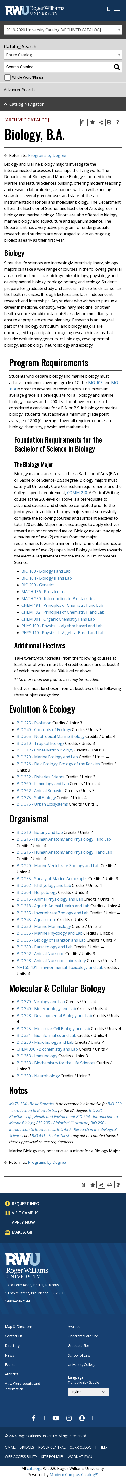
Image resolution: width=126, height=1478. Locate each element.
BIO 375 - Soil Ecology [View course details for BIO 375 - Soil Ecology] (36, 797)
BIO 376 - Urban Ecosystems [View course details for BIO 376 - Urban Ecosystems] (42, 804)
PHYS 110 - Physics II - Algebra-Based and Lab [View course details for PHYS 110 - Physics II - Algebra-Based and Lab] (63, 632)
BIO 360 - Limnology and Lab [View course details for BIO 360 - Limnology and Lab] (43, 783)
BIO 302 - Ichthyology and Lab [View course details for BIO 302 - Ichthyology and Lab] (44, 885)
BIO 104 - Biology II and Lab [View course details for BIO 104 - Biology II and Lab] (46, 578)
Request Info (25, 1203)
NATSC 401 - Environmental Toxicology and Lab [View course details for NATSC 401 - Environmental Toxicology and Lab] (60, 967)
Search (108, 8)
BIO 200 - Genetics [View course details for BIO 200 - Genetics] (38, 585)
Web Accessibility (21, 1456)
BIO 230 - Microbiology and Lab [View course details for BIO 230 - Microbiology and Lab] (45, 1042)
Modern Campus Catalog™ (74, 1474)
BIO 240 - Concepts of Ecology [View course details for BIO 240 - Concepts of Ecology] (44, 729)
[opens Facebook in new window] (34, 1418)
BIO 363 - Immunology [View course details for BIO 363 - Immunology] (37, 1056)
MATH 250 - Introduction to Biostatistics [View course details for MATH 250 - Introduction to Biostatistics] (58, 598)
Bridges (27, 1447)
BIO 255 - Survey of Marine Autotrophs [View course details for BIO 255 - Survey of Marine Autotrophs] (52, 878)
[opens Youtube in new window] (55, 1418)
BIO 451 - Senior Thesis (51, 1135)
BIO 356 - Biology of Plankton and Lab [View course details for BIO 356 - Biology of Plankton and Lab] (51, 940)
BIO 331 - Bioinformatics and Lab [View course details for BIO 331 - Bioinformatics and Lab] (46, 1035)
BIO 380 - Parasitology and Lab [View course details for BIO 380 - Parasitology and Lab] (45, 947)
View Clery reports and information (22, 1386)
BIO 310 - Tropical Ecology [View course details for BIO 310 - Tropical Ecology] (40, 743)
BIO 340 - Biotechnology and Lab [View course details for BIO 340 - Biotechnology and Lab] (46, 1008)
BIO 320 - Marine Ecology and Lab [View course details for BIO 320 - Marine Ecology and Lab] (47, 757)
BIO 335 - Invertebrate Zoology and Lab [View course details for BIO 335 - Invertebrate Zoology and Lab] (53, 913)
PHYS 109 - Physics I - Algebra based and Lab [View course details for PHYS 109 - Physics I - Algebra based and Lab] (62, 626)
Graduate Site (78, 1345)
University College (82, 1364)
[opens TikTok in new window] (93, 1418)
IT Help (101, 1447)
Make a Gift (23, 1232)
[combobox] (63, 30)
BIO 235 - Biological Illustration (62, 1123)
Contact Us (13, 1336)
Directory (12, 1345)
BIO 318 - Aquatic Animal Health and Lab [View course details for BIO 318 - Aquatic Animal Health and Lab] (53, 906)
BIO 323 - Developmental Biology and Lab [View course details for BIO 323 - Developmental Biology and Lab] (54, 1015)
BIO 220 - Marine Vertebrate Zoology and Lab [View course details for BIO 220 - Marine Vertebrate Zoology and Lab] (58, 865)
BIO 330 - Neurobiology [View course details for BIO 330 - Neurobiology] (38, 1076)
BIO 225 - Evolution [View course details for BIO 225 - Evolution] (34, 723)
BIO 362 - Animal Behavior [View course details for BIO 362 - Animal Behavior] (40, 790)
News (9, 1355)
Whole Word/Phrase (28, 77)
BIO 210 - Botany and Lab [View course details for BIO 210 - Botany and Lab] (40, 832)
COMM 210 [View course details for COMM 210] (77, 492)
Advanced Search (19, 89)
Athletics (11, 1374)
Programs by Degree (47, 155)
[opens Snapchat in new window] (82, 1418)
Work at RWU (80, 1456)
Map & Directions (18, 1326)
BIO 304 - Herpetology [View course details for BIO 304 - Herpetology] (37, 892)
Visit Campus (25, 1213)
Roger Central (52, 1447)
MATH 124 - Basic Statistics (31, 1104)
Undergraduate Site (83, 1336)
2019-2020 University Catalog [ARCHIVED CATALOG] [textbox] (53, 30)
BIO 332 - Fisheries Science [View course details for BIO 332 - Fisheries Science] (41, 777)
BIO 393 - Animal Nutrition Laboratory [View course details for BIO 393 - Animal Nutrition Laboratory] (51, 960)
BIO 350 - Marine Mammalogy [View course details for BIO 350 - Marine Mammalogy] (44, 926)
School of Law (79, 1355)
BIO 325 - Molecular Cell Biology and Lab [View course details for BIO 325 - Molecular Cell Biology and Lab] (53, 1028)
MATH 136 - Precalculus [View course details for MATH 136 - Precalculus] (42, 591)
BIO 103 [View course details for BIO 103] (95, 382)
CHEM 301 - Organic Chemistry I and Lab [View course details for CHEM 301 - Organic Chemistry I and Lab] (58, 619)
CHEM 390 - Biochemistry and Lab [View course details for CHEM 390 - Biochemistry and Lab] (47, 1049)
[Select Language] (88, 1392)
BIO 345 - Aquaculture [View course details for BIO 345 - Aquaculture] (36, 919)
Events (10, 1364)
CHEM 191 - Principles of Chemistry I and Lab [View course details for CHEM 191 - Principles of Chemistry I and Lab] (62, 605)
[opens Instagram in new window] (69, 1418)
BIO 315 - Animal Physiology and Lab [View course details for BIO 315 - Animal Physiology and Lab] (50, 899)
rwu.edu (74, 1326)
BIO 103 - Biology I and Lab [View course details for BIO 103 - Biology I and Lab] (46, 571)
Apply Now (23, 1222)
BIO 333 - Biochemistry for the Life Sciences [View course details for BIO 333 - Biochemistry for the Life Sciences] (56, 1063)
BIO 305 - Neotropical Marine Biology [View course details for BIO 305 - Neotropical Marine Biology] (50, 736)
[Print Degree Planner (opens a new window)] (84, 122)
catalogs (34, 1468)
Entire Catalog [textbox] (19, 55)
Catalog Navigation (26, 104)
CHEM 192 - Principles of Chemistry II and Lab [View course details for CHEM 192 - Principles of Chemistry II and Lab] (62, 612)
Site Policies (52, 1456)
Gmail (10, 1447)
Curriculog (80, 1447)
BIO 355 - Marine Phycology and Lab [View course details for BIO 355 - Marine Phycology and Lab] (50, 933)
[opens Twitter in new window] (44, 1418)
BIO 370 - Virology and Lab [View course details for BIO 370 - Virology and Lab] (41, 1001)
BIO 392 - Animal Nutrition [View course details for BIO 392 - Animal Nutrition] (40, 953)
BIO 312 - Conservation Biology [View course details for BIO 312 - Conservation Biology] (45, 750)
